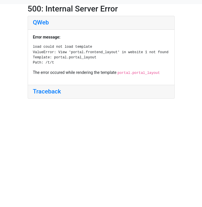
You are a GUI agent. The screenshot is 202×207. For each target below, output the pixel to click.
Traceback (47, 91)
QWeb (41, 22)
